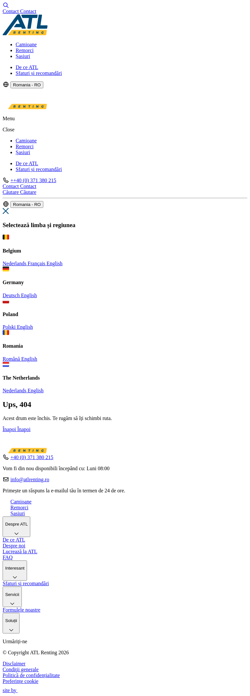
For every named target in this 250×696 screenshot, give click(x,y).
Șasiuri (23, 56)
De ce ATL (27, 67)
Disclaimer (14, 663)
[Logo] (25, 33)
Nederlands (15, 263)
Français (37, 263)
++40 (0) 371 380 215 (33, 180)
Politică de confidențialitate (31, 675)
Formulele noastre (21, 610)
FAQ (8, 557)
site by (13, 690)
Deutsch (12, 295)
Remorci (25, 50)
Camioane (26, 44)
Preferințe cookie (20, 681)
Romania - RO (27, 84)
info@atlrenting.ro (29, 479)
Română (12, 359)
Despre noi (14, 545)
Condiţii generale (21, 669)
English (54, 263)
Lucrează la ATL (20, 551)
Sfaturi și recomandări (39, 73)
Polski (10, 327)
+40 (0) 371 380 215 (31, 457)
